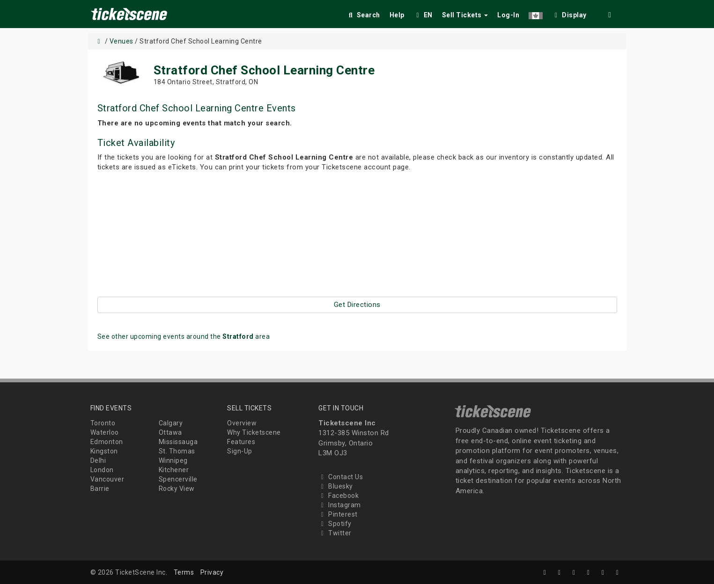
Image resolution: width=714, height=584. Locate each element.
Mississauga (178, 441)
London (102, 470)
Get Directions (357, 304)
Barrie (100, 488)
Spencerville (178, 479)
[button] (535, 13)
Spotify (335, 523)
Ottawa (170, 432)
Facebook (338, 495)
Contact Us (340, 477)
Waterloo (104, 432)
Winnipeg (173, 460)
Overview (242, 423)
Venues (121, 41)
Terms (184, 572)
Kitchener (174, 470)
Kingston (104, 451)
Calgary (171, 423)
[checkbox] (569, 13)
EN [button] (423, 15)
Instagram (339, 505)
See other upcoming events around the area (183, 336)
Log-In (508, 15)
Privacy (212, 572)
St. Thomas (177, 451)
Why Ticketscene (254, 432)
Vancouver (107, 479)
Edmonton (106, 441)
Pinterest (338, 514)
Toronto (103, 423)
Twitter (335, 533)
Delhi (98, 460)
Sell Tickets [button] (465, 15)
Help (397, 15)
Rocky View (177, 488)
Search (363, 15)
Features (241, 441)
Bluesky (335, 486)
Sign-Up (239, 451)
